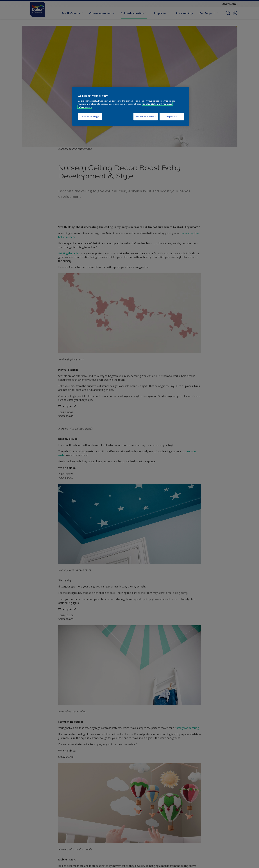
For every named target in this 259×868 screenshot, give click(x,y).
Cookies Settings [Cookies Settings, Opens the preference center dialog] (90, 116)
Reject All (172, 116)
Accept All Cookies (146, 116)
